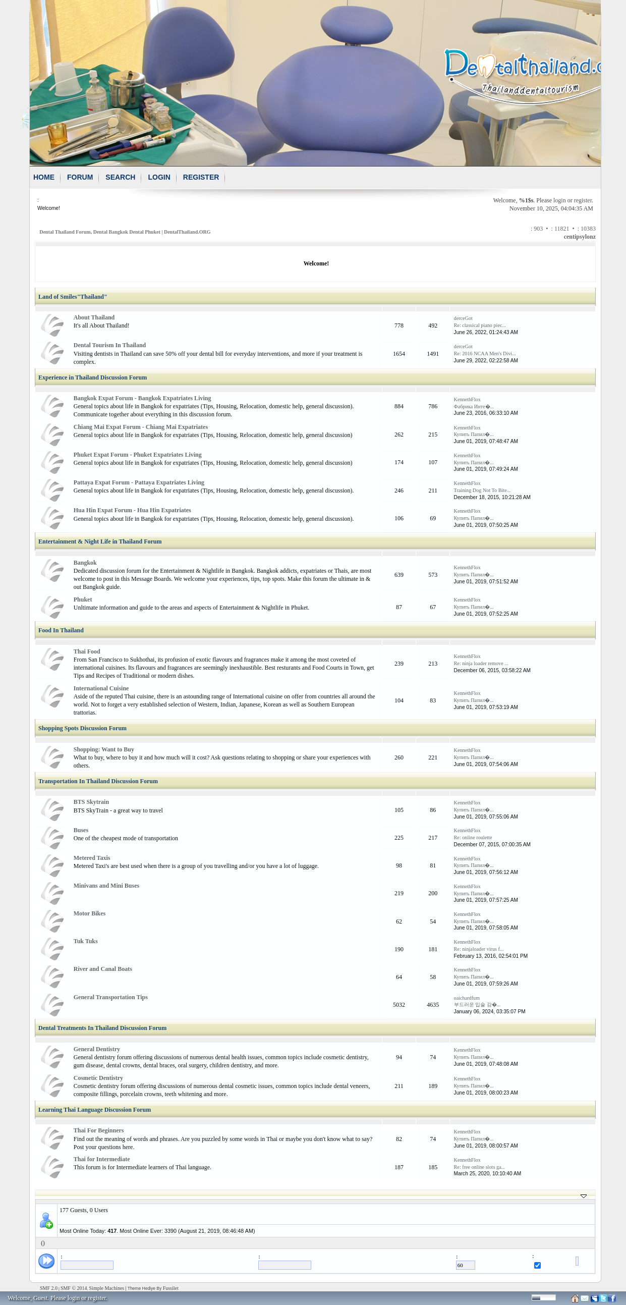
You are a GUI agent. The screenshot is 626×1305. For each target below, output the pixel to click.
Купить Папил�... (474, 434)
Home (43, 177)
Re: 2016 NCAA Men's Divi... (485, 353)
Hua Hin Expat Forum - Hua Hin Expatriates (132, 510)
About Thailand (94, 317)
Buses (81, 830)
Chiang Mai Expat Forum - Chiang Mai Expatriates (141, 426)
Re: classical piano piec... (480, 325)
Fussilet (171, 1288)
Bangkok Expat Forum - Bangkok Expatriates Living (142, 398)
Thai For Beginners (99, 1130)
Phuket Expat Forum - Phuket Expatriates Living (138, 454)
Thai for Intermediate (102, 1159)
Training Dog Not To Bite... (482, 490)
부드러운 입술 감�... (477, 1004)
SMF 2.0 (49, 1288)
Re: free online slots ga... (479, 1167)
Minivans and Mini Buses (106, 885)
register (583, 200)
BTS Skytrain (91, 801)
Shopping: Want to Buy (104, 749)
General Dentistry (97, 1049)
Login (159, 177)
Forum (80, 177)
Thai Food (87, 651)
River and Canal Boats (103, 968)
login (559, 200)
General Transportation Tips (111, 997)
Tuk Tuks (86, 941)
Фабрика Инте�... (474, 406)
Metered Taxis (92, 857)
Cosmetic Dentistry (98, 1077)
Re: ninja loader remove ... (481, 663)
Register (201, 177)
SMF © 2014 (74, 1288)
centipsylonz (580, 236)
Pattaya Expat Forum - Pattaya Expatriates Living (139, 482)
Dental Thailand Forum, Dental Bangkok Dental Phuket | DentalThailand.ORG (124, 232)
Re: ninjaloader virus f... (479, 949)
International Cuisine (101, 688)
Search (120, 177)
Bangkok (85, 562)
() (43, 1242)
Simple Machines (107, 1288)
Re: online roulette (473, 837)
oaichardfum (467, 998)
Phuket (83, 599)
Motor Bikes (89, 913)
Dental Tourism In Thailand (110, 345)
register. (97, 1297)
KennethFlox (467, 399)
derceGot (463, 318)
